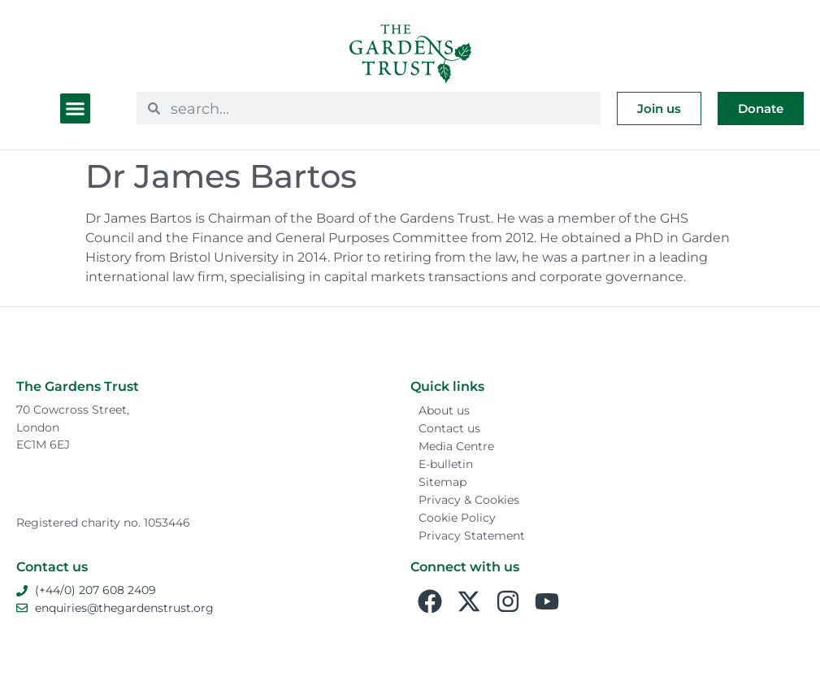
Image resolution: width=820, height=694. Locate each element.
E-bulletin (446, 464)
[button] (75, 108)
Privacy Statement (472, 535)
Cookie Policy (457, 517)
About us (444, 410)
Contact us (449, 428)
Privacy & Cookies (469, 499)
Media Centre (456, 446)
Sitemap (442, 482)
